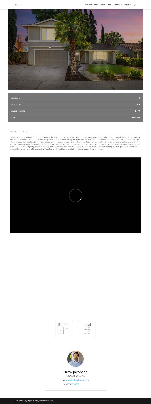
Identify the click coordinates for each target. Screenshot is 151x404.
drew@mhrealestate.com (77, 380)
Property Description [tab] (19, 132)
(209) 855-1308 (72, 384)
